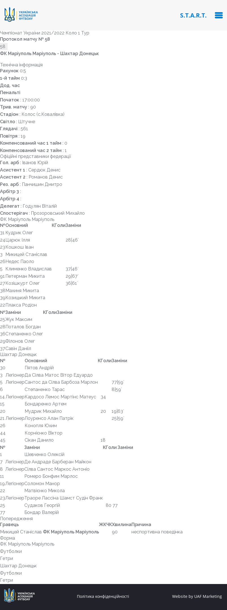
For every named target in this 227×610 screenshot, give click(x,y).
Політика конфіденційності (103, 596)
